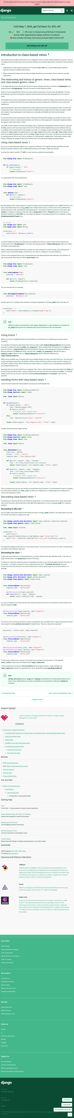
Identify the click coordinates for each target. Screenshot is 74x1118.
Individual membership (8, 991)
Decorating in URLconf (14, 750)
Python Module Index (10, 776)
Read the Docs (13, 853)
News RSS (4, 1046)
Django (5, 10)
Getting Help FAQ (6, 1007)
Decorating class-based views (14, 746)
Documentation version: (63, 1109)
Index (3, 814)
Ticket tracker (6, 839)
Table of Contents (24, 814)
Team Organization (7, 953)
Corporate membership (8, 1065)
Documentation (8, 17)
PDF (20, 851)
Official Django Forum (9, 831)
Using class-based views (12, 736)
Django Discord (6, 1010)
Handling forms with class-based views (17, 743)
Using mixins (9, 740)
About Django (5, 946)
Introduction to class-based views (13, 730)
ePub (24, 851)
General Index (7, 773)
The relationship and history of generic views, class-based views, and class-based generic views (35, 733)
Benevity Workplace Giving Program (12, 1071)
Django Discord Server (9, 822)
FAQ (2, 806)
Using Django (9, 789)
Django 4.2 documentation (11, 786)
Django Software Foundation (10, 956)
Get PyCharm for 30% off (37, 46)
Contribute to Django (7, 981)
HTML (16, 851)
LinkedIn (3, 1042)
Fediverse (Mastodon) (8, 1036)
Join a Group (5, 978)
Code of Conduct (6, 959)
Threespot (6, 1100)
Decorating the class (13, 753)
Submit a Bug (5, 985)
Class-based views (8, 693)
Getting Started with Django (10, 949)
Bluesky (3, 1039)
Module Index (10, 814)
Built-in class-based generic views (61, 693)
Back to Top (37, 699)
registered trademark (53, 1112)
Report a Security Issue (8, 988)
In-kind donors (7, 1091)
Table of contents (8, 769)
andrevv (6, 1106)
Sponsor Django (6, 1061)
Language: (67, 1104)
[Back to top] (70, 1114)
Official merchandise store (9, 1068)
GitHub (3, 1029)
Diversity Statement (7, 963)
